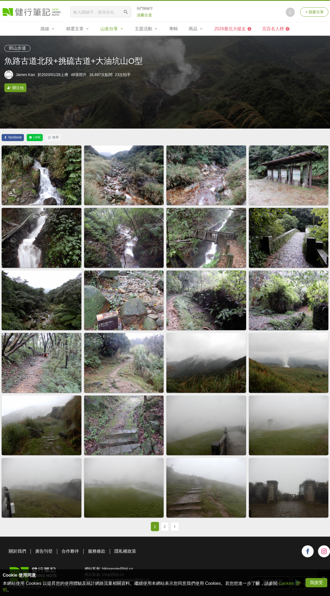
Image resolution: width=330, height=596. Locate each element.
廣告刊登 (44, 551)
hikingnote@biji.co (117, 569)
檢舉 (53, 137)
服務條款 (96, 551)
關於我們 (17, 551)
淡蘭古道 (144, 15)
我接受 (316, 582)
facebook (13, 137)
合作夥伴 (70, 551)
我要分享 (314, 12)
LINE (35, 137)
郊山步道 (17, 48)
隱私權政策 (125, 551)
